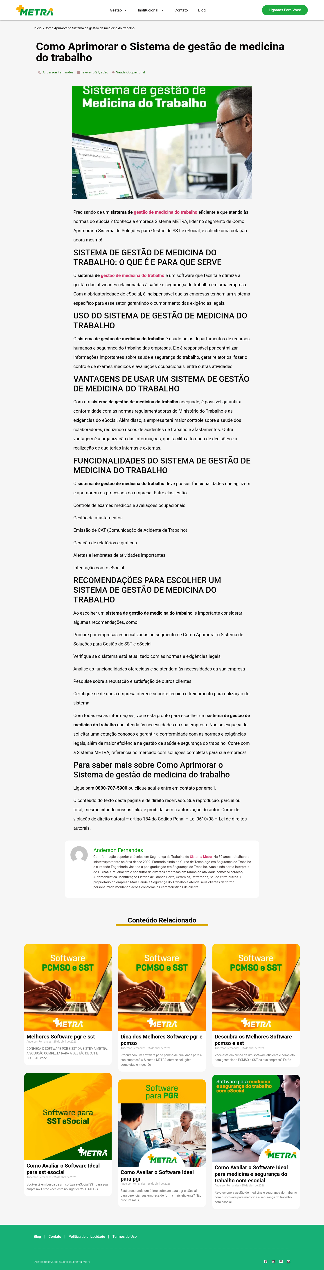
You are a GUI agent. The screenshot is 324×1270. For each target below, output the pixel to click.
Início (38, 28)
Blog (201, 10)
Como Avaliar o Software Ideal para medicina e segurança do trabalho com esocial (251, 1174)
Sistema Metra (201, 857)
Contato (181, 10)
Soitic (65, 1261)
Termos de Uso (124, 1236)
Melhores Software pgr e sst (61, 1037)
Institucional (151, 10)
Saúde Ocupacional (130, 72)
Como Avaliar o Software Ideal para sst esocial (63, 1169)
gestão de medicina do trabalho (165, 212)
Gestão (119, 10)
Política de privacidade (87, 1236)
